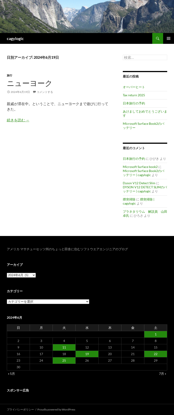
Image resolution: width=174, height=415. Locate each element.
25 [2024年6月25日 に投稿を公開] (64, 360)
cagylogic (15, 38)
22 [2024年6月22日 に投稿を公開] (155, 354)
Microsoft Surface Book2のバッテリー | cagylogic (143, 173)
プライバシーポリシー (20, 409)
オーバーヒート (134, 87)
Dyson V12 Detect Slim (139, 183)
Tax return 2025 (134, 95)
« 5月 (11, 373)
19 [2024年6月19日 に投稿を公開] (87, 354)
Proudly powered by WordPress (56, 409)
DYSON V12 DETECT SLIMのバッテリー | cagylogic (145, 189)
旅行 (9, 75)
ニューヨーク (30, 83)
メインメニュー (168, 38)
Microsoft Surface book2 (140, 167)
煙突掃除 (129, 199)
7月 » (162, 373)
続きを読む (18, 120)
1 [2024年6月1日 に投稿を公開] (156, 334)
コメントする (45, 92)
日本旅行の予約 (134, 103)
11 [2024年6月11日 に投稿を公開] (64, 347)
